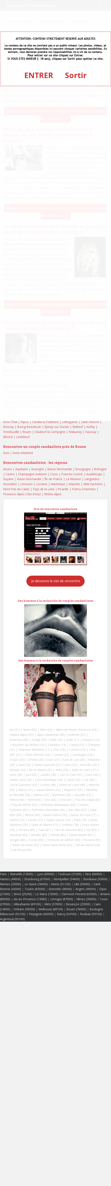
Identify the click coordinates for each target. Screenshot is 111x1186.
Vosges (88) (18, 840)
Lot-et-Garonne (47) (23, 785)
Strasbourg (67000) (37, 879)
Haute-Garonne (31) (47, 765)
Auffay (90, 427)
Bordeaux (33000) (95, 879)
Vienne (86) (58, 835)
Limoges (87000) (61, 899)
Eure (6, 453)
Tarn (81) (44, 830)
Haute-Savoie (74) (58, 820)
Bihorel (8, 437)
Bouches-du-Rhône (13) (28, 745)
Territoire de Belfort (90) (63, 840)
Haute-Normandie (29, 479)
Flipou (25, 422)
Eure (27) (53, 760)
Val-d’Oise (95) (21, 850)
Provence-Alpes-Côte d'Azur (22, 494)
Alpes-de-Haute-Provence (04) (76, 730)
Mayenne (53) (73, 790)
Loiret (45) (73, 780)
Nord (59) (34, 800)
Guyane (8, 479)
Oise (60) (50, 800)
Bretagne (100, 469)
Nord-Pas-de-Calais (16, 489)
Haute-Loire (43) (21, 780)
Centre (10, 474)
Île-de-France (53, 479)
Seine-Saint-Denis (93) (57, 845)
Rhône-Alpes (53, 494)
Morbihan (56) (61, 795)
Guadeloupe (94, 474)
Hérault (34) (18, 770)
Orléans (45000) (24, 909)
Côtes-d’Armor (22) (37, 755)
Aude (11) (72, 740)
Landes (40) (48, 775)
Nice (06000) (93, 874)
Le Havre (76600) (36, 884)
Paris (3, 874)
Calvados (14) (57, 745)
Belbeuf (77, 427)
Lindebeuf (23, 437)
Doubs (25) (17, 760)
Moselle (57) (83, 795)
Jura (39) (31, 775)
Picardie (63, 489)
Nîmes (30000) (86, 899)
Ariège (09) (39, 740)
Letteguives (70, 422)
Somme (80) (26, 830)
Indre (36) (62, 770)
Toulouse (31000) (70, 874)
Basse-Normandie (59, 469)
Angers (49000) (85, 889)
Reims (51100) (61, 884)
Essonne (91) (92, 840)
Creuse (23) (61, 755)
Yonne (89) (36, 840)
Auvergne (37, 469)
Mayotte (74, 484)
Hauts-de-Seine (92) (25, 845)
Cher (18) (59, 750)
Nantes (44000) (10, 879)
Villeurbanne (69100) (27, 904)
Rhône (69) (32, 815)
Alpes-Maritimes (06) (51, 735)
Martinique (58, 484)
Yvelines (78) (70, 825)
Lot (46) (89, 780)
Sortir (76, 75)
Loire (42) (91, 775)
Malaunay (75, 432)
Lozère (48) (48, 785)
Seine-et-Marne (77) (44, 825)
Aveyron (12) (91, 740)
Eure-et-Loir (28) (74, 760)
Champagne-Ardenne (32, 474)
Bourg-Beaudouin (29, 427)
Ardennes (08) (19, 740)
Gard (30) (24, 765)
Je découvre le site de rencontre (55, 581)
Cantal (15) (77, 745)
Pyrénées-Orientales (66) (48, 810)
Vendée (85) (39, 835)
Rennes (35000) (10, 884)
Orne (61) (66, 800)
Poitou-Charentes (84, 489)
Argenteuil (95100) (12, 919)
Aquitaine (21, 469)
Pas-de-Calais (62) (88, 800)
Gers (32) (71, 765)
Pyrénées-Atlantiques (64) (58, 805)
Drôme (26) (36, 760)
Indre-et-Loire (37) (84, 770)
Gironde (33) (88, 765)
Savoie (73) (35, 820)
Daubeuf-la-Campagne (50, 432)
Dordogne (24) (82, 755)
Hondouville (11, 432)
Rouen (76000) (76, 909)
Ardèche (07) (77, 735)
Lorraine (41, 484)
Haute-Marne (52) (48, 790)
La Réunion (73, 479)
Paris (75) (80, 820)
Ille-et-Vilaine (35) (40, 770)
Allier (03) (46, 730)
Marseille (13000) (21, 874)
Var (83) (91, 830)
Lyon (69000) (45, 874)
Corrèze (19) (77, 750)
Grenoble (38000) (60, 889)
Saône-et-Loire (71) (83, 815)
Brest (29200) (23, 894)
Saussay (90, 432)
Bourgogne (83, 469)
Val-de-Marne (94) (88, 845)
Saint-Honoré (90, 422)
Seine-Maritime (23, 453)
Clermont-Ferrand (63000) (79, 894)
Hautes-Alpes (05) (22, 735)
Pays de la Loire (43, 489)
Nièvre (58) (17, 800)
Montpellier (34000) (67, 879)
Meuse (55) (41, 795)
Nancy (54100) (67, 914)
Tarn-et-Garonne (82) (68, 830)
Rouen (26, 432)
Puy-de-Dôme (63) (24, 805)
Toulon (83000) (35, 889)
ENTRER (38, 75)
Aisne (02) (30, 730)
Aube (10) (56, 740)
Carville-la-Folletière (45, 422)
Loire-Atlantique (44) (49, 780)
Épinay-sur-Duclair (57, 427)
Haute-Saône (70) (55, 815)
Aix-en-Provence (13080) (30, 899)
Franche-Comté (72, 474)
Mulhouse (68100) (51, 909)
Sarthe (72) (17, 820)
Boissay (8, 427)
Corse (54, 474)
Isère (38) (16, 775)
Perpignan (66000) (41, 914)
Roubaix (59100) (91, 914)
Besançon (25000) (78, 904)
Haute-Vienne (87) (81, 835)
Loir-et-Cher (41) (71, 775)
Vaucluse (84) (19, 835)
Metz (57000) (53, 904)
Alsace (7, 469)
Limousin (26, 484)
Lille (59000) (82, 884)
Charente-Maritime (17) (34, 750)
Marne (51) (25, 790)
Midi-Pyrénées (93, 484)
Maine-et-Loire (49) (72, 785)
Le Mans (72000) (46, 894)
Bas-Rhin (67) (77, 810)
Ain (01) (15, 730)
